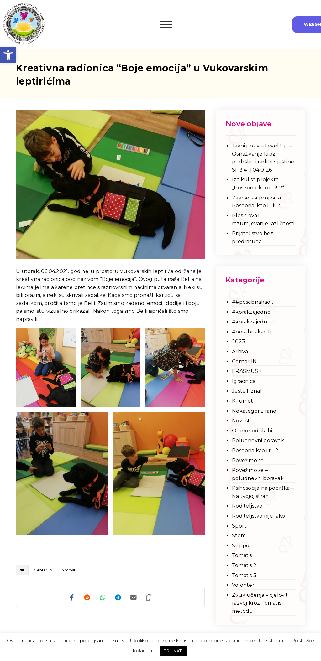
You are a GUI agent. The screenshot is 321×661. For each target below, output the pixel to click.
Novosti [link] (69, 570)
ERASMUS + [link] (247, 371)
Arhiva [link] (240, 351)
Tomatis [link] (242, 555)
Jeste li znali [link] (247, 391)
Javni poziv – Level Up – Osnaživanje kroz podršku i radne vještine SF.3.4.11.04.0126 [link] (263, 158)
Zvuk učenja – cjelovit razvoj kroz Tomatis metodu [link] (260, 603)
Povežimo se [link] (248, 460)
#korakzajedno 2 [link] (253, 322)
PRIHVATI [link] (173, 650)
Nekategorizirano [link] (254, 411)
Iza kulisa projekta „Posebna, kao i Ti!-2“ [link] (258, 184)
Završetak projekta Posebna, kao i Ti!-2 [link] (256, 202)
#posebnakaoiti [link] (251, 332)
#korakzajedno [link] (251, 312)
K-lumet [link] (242, 401)
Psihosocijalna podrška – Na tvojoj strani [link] (263, 492)
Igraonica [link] (243, 381)
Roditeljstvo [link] (247, 506)
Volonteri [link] (243, 585)
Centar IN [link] (43, 570)
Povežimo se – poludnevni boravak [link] (258, 474)
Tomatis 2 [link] (244, 565)
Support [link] (243, 546)
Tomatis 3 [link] (244, 575)
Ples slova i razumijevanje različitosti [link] (263, 220)
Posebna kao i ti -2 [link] (255, 450)
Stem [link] (239, 536)
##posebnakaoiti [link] (253, 302)
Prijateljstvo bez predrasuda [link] (252, 237)
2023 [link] (238, 341)
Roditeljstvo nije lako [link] (258, 516)
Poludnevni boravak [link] (258, 440)
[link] (8, 55)
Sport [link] (239, 526)
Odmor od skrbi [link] (252, 431)
